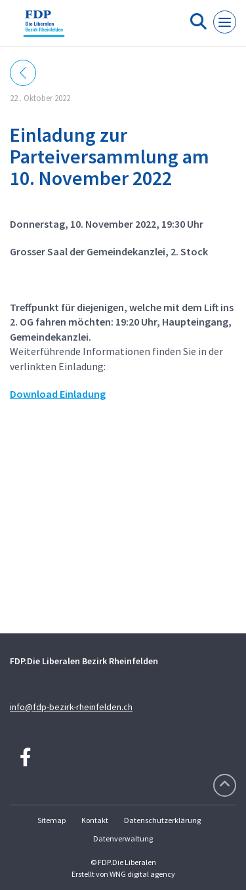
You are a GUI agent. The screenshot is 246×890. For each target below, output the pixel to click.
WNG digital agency (142, 874)
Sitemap (51, 820)
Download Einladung (58, 393)
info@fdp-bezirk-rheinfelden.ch (71, 707)
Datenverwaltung (123, 838)
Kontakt (94, 820)
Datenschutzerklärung (162, 820)
